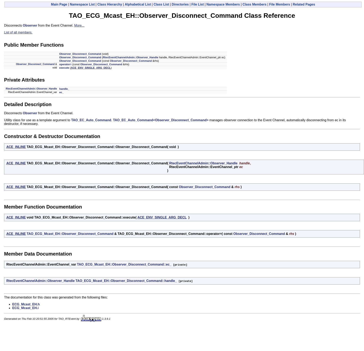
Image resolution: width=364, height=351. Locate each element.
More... (79, 25)
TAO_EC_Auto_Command (91, 120)
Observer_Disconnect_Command (80, 53)
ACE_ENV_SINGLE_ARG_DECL (91, 67)
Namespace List (82, 4)
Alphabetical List (138, 4)
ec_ (61, 92)
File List (197, 4)
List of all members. (18, 32)
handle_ (64, 88)
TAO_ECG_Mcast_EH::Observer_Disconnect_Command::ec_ (124, 264)
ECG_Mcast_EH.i (25, 308)
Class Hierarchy (109, 4)
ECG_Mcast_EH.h (26, 304)
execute (64, 67)
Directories (180, 4)
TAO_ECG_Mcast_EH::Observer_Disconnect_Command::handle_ (126, 281)
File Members (279, 4)
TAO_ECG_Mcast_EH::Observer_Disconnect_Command (70, 233)
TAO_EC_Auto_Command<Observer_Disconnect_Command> (160, 120)
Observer (30, 25)
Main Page (59, 4)
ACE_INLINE (16, 147)
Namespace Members (223, 4)
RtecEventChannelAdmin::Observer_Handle (130, 57)
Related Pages (304, 4)
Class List (161, 4)
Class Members (254, 4)
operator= (65, 64)
